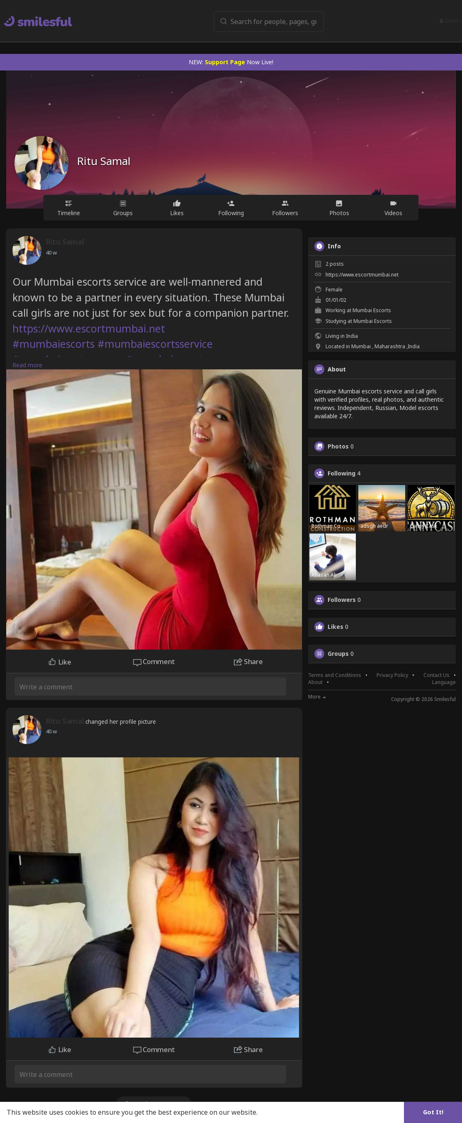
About (315, 682)
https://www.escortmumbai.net (88, 328)
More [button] (317, 696)
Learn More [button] (278, 1112)
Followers (342, 600)
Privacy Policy (392, 675)
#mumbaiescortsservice (155, 344)
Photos (338, 446)
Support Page (225, 62)
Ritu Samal (104, 160)
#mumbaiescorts (53, 344)
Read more (27, 365)
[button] (262, 21)
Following (341, 473)
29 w (51, 252)
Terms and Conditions (334, 675)
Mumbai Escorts (372, 310)
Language (444, 682)
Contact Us (436, 675)
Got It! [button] (433, 1112)
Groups (338, 653)
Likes (335, 626)
